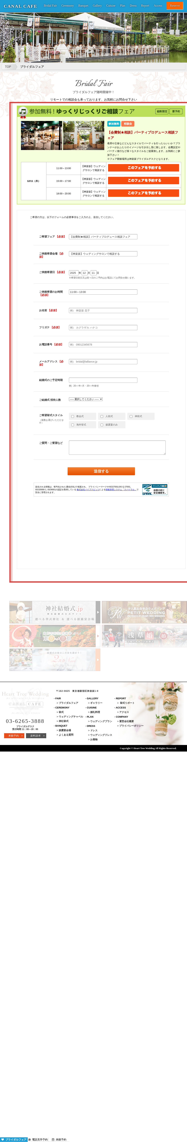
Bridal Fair (50, 5)
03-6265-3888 (25, 721)
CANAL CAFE (20, 6)
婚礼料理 (95, 712)
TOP (8, 66)
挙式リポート (127, 703)
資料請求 (37, 735)
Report (145, 5)
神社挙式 (64, 721)
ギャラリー (96, 703)
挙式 (61, 712)
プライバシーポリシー (131, 725)
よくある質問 (66, 734)
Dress (133, 5)
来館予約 (59, 1139)
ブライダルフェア (13, 1139)
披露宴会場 (65, 730)
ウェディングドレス (101, 735)
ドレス (94, 730)
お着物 (94, 739)
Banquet (83, 5)
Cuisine (110, 5)
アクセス (124, 712)
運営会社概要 (126, 721)
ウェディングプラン (101, 721)
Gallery (97, 5)
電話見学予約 (38, 1139)
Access (158, 5)
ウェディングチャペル (71, 716)
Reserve (175, 5)
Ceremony (67, 5)
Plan (122, 5)
